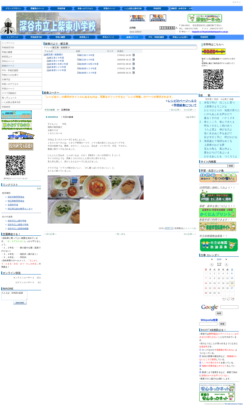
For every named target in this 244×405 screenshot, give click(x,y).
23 (214, 289)
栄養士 (193, 117)
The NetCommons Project (233, 404)
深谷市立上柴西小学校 (18, 224)
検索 (39, 188)
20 (232, 284)
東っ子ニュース (9, 98)
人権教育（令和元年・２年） (181, 8)
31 (219, 294)
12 (227, 279)
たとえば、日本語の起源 (14, 295)
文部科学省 (13, 205)
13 (232, 279)
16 (214, 284)
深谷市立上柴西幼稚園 (18, 228)
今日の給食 (49, 110)
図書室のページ (37, 8)
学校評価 (61, 8)
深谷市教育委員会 (16, 197)
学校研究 (157, 8)
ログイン (236, 2)
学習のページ (109, 8)
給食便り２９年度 (57, 67)
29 (210, 294)
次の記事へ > (190, 110)
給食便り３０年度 (57, 70)
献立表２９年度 (56, 58)
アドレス (48, 47)
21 (206, 289)
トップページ (12, 37)
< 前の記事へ (175, 110)
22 (210, 289)
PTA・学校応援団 (156, 37)
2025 (219, 259)
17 (219, 284)
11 (223, 279)
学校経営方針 (36, 37)
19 (227, 284)
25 (223, 289)
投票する (169, 228)
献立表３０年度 (56, 61)
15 (210, 284)
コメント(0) (190, 228)
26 (227, 289)
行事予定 (6, 79)
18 (223, 284)
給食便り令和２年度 (58, 64)
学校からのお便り (180, 37)
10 (219, 279)
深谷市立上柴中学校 (17, 221)
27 (232, 289)
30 (206, 274)
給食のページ (132, 37)
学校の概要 (60, 37)
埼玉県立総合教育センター (20, 209)
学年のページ (108, 37)
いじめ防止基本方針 (133, 8)
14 (206, 284)
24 (219, 289)
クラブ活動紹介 (9, 93)
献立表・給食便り (54, 54)
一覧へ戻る (120, 234)
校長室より (84, 37)
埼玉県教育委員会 (16, 201)
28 (206, 294)
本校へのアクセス (85, 8)
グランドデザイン (13, 8)
